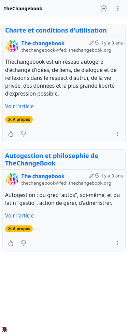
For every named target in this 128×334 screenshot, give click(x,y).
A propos (21, 119)
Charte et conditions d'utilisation (56, 30)
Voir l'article (19, 106)
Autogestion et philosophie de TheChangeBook (51, 159)
